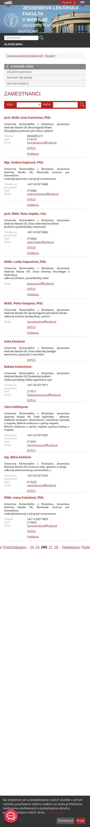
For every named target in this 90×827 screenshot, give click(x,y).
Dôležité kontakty (19, 72)
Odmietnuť (65, 821)
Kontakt (49, 55)
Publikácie (33, 153)
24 (32, 547)
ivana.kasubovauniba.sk (42, 525)
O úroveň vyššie (22, 66)
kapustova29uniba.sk (40, 283)
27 (51, 547)
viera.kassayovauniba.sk (42, 445)
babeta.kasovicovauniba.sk (44, 395)
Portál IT (67, 2)
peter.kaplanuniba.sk (40, 242)
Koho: (47, 104)
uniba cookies (56, 812)
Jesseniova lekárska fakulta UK (25, 55)
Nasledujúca (71, 547)
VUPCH (31, 148)
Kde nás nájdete (18, 83)
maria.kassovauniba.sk (41, 485)
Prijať (80, 821)
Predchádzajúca (14, 547)
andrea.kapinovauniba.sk (43, 194)
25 (38, 547)
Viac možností (12, 820)
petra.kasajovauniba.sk (41, 321)
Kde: (10, 104)
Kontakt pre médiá (19, 78)
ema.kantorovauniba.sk (42, 142)
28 (56, 547)
